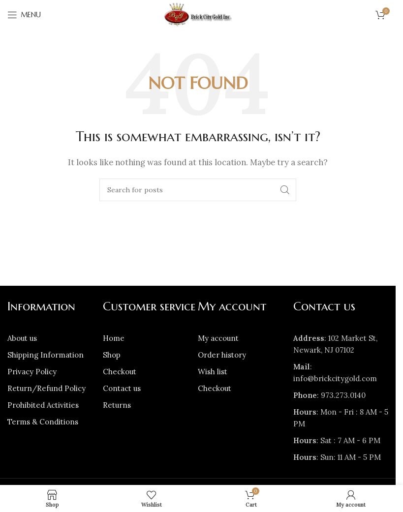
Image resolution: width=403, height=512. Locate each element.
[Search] (197, 190)
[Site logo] (198, 14)
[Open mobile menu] (24, 15)
